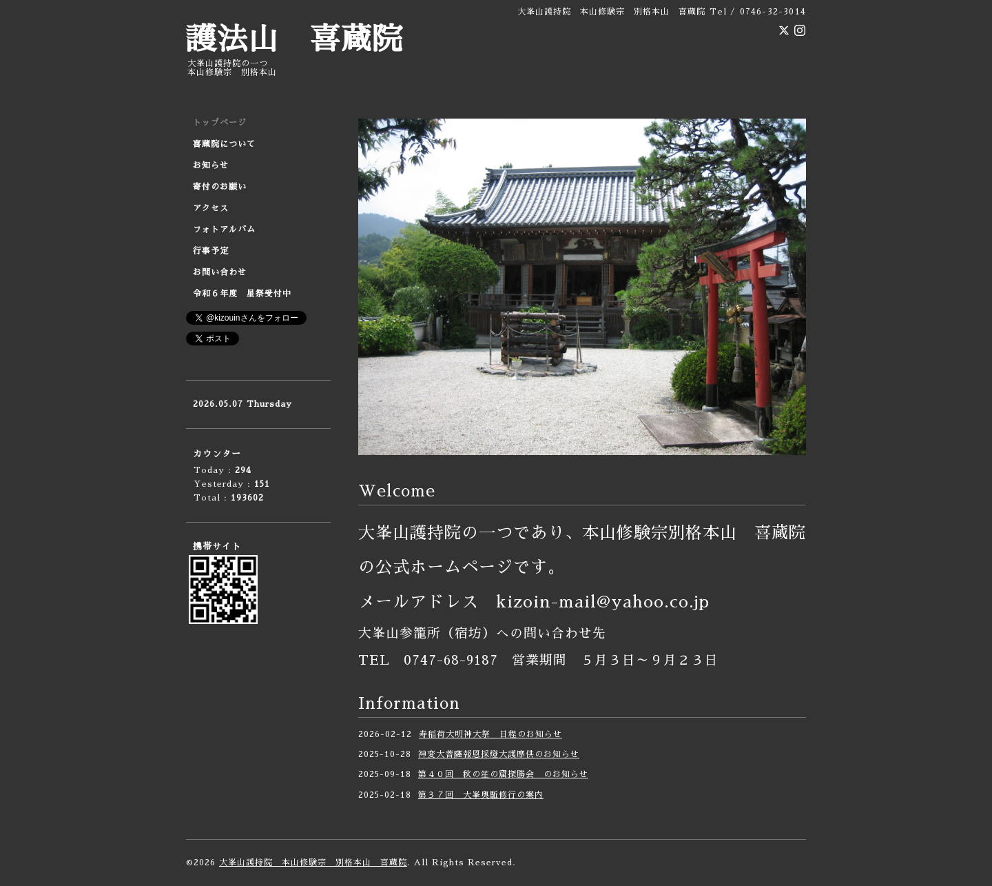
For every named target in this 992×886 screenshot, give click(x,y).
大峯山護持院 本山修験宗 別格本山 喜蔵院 (313, 862)
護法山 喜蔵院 (294, 39)
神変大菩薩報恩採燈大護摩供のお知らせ (498, 754)
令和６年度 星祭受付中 (242, 294)
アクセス (211, 208)
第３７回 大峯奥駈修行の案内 (481, 795)
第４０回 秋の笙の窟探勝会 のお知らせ (503, 774)
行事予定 (211, 251)
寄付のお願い (220, 187)
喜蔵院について (224, 144)
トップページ (220, 123)
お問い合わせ (220, 272)
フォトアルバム (224, 229)
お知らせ (211, 165)
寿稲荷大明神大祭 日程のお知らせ (490, 734)
